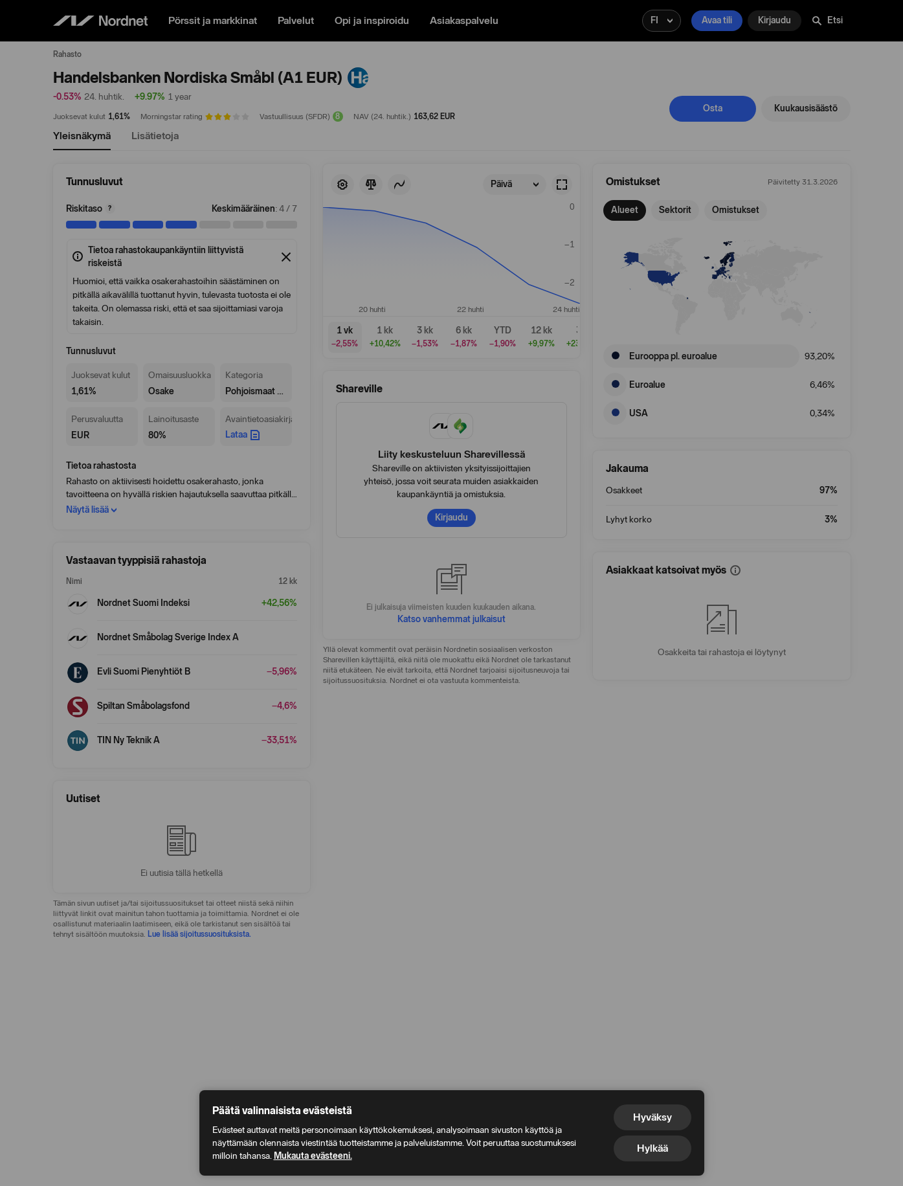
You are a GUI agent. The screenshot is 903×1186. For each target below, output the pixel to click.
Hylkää (652, 1148)
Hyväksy (652, 1117)
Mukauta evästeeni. (313, 1155)
